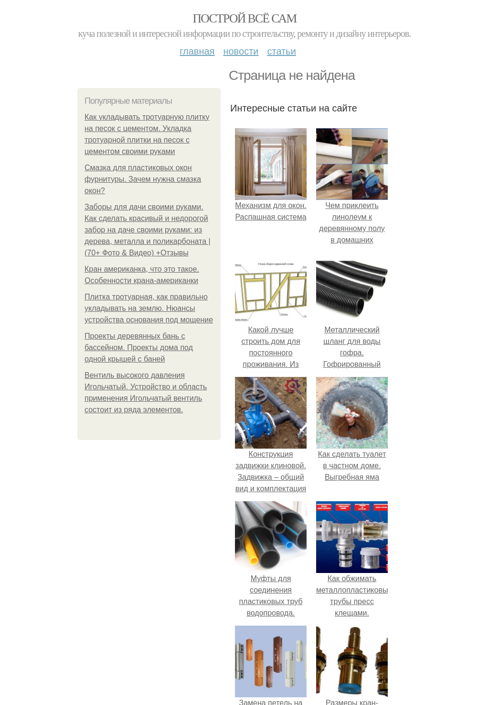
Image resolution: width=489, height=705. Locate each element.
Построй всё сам (244, 18)
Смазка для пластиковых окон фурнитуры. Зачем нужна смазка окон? (143, 179)
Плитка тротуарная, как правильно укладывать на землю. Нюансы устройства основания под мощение (149, 308)
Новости (240, 51)
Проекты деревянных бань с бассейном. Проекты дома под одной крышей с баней (139, 347)
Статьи (281, 51)
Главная (197, 51)
